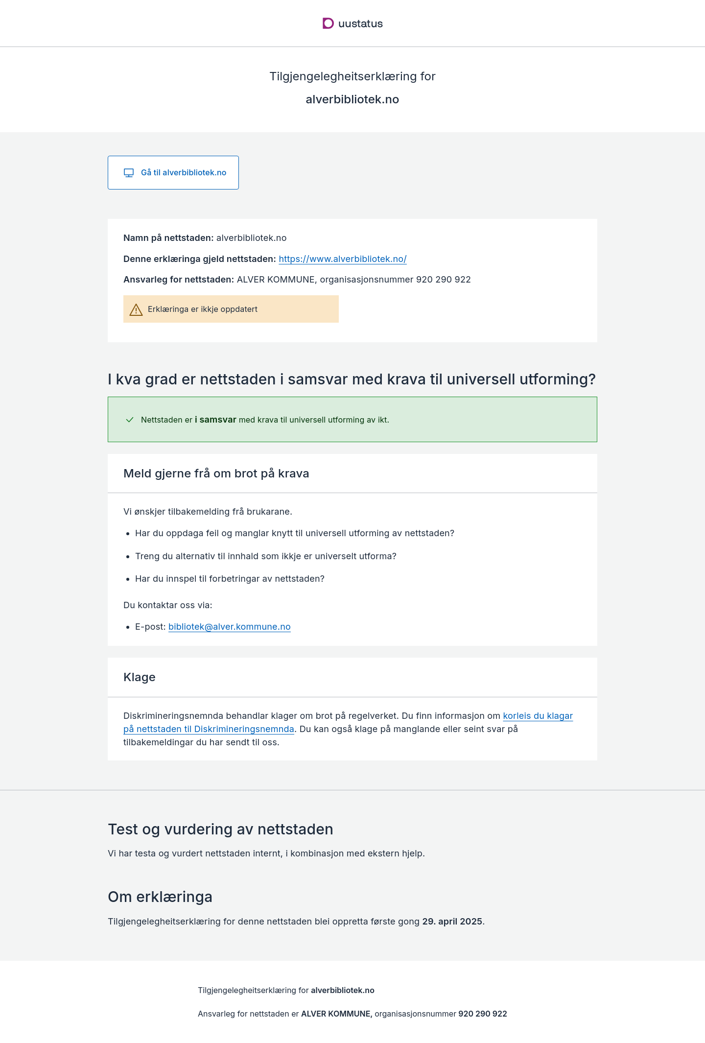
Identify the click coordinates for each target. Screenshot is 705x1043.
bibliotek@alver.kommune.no (229, 626)
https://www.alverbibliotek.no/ (343, 259)
